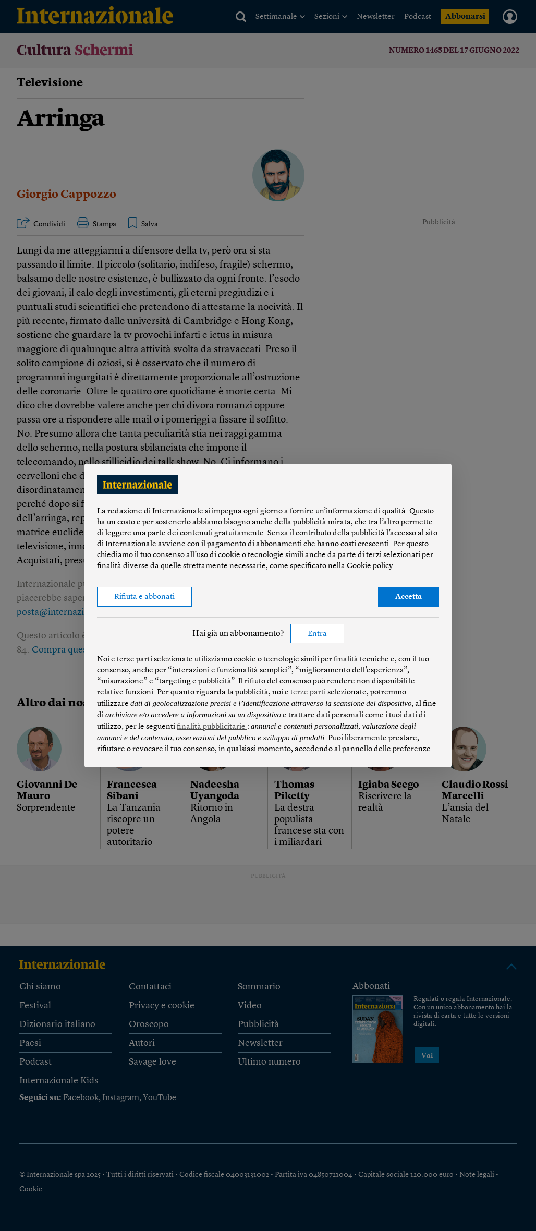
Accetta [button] (408, 597)
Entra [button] (317, 634)
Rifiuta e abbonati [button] (144, 597)
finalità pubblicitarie (212, 727)
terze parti (308, 692)
